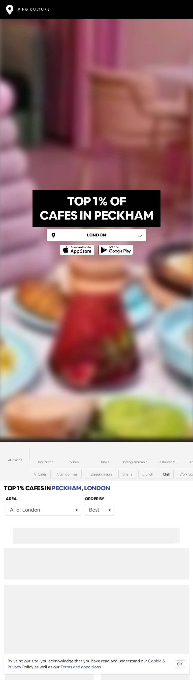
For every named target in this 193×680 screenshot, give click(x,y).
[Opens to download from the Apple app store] (78, 246)
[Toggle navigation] (179, 9)
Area (11, 498)
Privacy (14, 667)
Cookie (154, 661)
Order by (94, 498)
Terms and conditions (81, 667)
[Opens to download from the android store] (114, 246)
